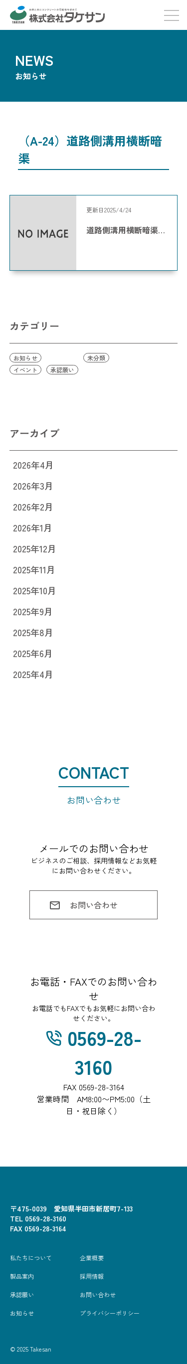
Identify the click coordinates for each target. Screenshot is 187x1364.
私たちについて (31, 1257)
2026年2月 (33, 506)
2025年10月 (34, 590)
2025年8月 (33, 632)
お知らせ (25, 357)
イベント (25, 369)
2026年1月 (32, 527)
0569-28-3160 (94, 1052)
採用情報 (92, 1276)
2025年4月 (33, 674)
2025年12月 (34, 548)
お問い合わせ (83, 905)
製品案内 (22, 1276)
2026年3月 (33, 485)
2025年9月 (33, 611)
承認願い (62, 369)
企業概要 (92, 1257)
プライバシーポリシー (110, 1313)
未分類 (96, 357)
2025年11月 (34, 569)
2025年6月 (33, 653)
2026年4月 (33, 464)
